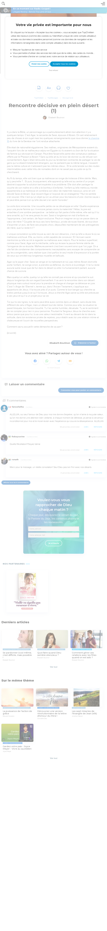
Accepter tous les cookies (64, 64)
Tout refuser (53, 70)
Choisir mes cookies (39, 64)
